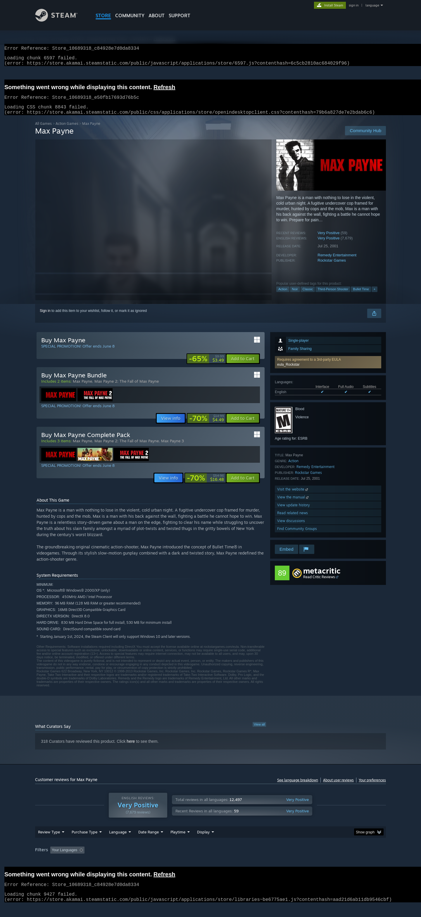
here (131, 748)
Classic (308, 296)
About (157, 15)
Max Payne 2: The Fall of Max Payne (126, 388)
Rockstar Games (332, 267)
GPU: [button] (309, 861)
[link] (206, 365)
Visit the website (293, 496)
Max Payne (82, 388)
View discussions (291, 528)
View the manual (293, 504)
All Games (43, 130)
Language (118, 843)
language (372, 5)
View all (259, 731)
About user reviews (338, 787)
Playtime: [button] (169, 861)
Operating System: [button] (259, 861)
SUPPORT (179, 15)
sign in (353, 5)
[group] (210, 862)
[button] (328, 369)
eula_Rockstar (288, 371)
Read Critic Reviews (319, 584)
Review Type (49, 843)
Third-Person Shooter (333, 296)
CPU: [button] (290, 861)
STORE (103, 15)
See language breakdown (297, 787)
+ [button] (374, 296)
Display (203, 843)
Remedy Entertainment (337, 262)
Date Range (148, 843)
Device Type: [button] (335, 861)
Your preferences (372, 787)
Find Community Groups (297, 535)
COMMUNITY (129, 15)
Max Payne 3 (172, 447)
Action (282, 296)
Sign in (45, 318)
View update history (293, 512)
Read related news (292, 520)
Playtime (177, 843)
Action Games (67, 130)
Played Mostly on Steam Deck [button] (210, 861)
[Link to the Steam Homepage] (61, 20)
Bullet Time (361, 296)
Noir (295, 296)
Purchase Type (84, 843)
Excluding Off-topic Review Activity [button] (124, 861)
